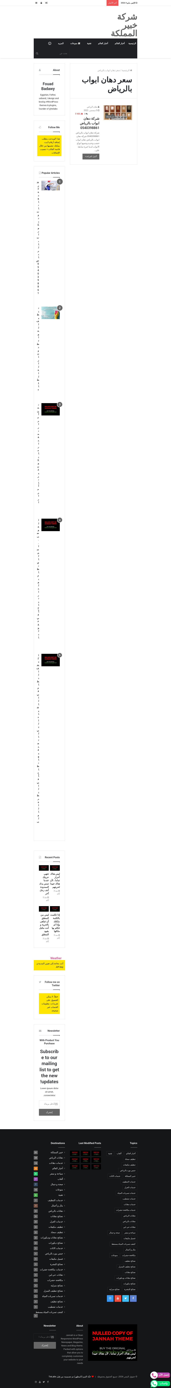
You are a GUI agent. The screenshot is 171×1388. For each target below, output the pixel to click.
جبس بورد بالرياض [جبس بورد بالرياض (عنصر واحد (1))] (127, 1170)
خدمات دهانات (56, 1163)
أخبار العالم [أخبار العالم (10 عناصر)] (130, 1153)
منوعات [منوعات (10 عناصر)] (114, 1255)
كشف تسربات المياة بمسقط (49, 1312)
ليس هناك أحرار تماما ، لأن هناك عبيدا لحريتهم (55, 880)
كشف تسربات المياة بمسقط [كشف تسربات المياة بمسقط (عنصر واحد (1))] (123, 1244)
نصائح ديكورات (56, 1243)
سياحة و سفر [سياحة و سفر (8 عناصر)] (129, 1233)
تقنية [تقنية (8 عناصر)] (110, 1153)
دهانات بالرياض (55, 1211)
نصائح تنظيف (56, 1301)
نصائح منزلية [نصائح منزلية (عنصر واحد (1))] (114, 1289)
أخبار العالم (120, 43)
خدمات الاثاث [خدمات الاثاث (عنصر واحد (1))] (114, 1176)
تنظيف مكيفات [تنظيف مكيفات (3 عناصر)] (129, 1165)
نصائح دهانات (56, 1216)
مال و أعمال (57, 1205)
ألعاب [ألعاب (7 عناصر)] (119, 1153)
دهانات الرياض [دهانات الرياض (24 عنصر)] (129, 1216)
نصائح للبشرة (56, 1264)
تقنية (89, 43)
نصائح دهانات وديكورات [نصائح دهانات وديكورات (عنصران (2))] (125, 1278)
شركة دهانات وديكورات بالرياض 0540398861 (37, 237)
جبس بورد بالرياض (54, 1253)
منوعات (75, 43)
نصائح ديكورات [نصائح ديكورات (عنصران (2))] (129, 1283)
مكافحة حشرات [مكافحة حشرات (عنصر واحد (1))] (128, 1255)
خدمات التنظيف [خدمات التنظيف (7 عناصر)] (128, 1182)
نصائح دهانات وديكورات (52, 1237)
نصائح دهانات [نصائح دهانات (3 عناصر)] (130, 1272)
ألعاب (60, 1179)
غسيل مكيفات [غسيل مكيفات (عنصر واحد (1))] (129, 1238)
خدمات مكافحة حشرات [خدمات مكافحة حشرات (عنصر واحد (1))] (125, 1210)
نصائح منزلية (57, 1285)
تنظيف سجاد (57, 1232)
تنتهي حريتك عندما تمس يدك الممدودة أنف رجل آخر (44, 884)
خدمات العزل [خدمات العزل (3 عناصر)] (129, 1187)
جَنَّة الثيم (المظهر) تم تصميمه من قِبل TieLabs (70, 1376)
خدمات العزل (56, 1221)
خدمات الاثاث (56, 1248)
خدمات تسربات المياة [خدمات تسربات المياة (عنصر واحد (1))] (126, 1193)
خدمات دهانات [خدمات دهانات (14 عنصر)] (129, 1204)
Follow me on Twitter (52, 984)
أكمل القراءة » (91, 156)
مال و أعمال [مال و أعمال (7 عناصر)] (130, 1250)
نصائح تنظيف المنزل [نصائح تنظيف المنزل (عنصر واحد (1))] (127, 1266)
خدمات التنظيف (55, 1200)
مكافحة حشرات (55, 1280)
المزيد (61, 43)
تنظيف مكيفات (56, 1227)
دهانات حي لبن (56, 1274)
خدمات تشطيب (55, 1306)
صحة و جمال (57, 1184)
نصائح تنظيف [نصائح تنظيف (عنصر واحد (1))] (130, 1261)
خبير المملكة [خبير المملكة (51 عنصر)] (130, 1176)
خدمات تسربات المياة (52, 1296)
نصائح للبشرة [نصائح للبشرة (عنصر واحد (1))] (129, 1289)
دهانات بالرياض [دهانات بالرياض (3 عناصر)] (129, 1221)
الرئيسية (132, 43)
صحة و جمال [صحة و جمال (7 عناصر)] (114, 1233)
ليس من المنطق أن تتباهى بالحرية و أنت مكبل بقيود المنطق (44, 924)
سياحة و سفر (56, 1173)
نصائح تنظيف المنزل (53, 1290)
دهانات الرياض (56, 1157)
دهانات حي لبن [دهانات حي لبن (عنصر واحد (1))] (129, 1227)
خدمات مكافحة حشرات (51, 1269)
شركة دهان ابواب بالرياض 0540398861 (89, 123)
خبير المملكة (57, 1152)
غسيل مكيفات (56, 1259)
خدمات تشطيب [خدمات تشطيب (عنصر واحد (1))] (129, 1199)
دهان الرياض (93, 107)
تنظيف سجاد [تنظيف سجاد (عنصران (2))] (130, 1159)
